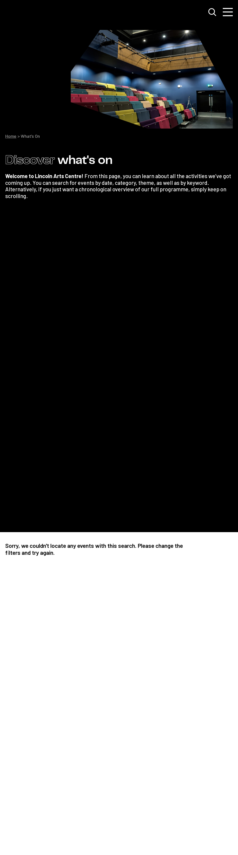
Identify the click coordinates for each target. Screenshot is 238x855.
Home (10, 136)
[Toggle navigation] (228, 12)
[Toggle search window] (212, 12)
